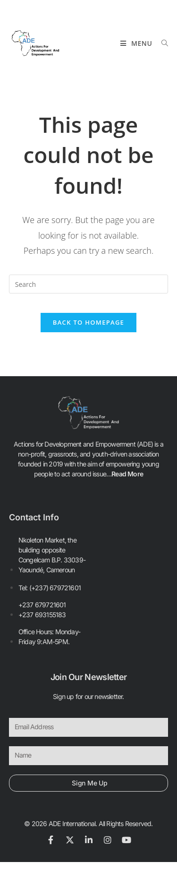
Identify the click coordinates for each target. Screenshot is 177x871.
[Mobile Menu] (137, 43)
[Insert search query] (89, 284)
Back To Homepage (88, 322)
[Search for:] (161, 43)
